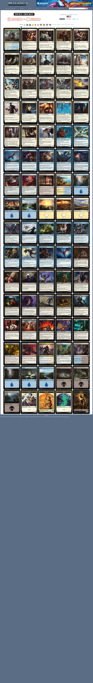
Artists (30, 8)
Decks (74, 19)
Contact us (46, 415)
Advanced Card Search (10, 8)
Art (77, 19)
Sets (45, 8)
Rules (37, 8)
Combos (22, 8)
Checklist (68, 19)
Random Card (61, 8)
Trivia (51, 8)
